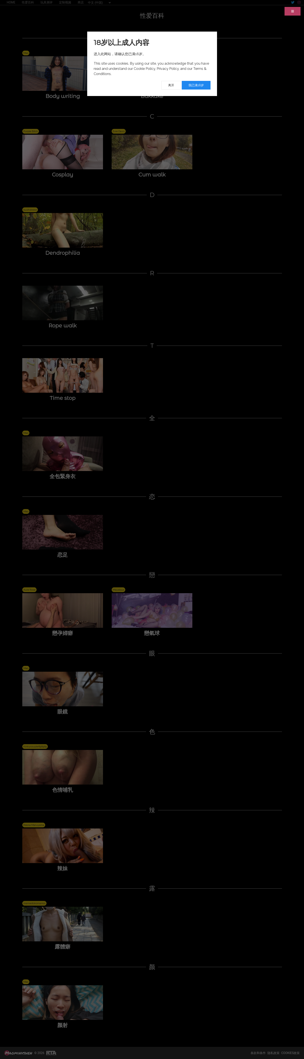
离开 (171, 85)
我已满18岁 (196, 85)
